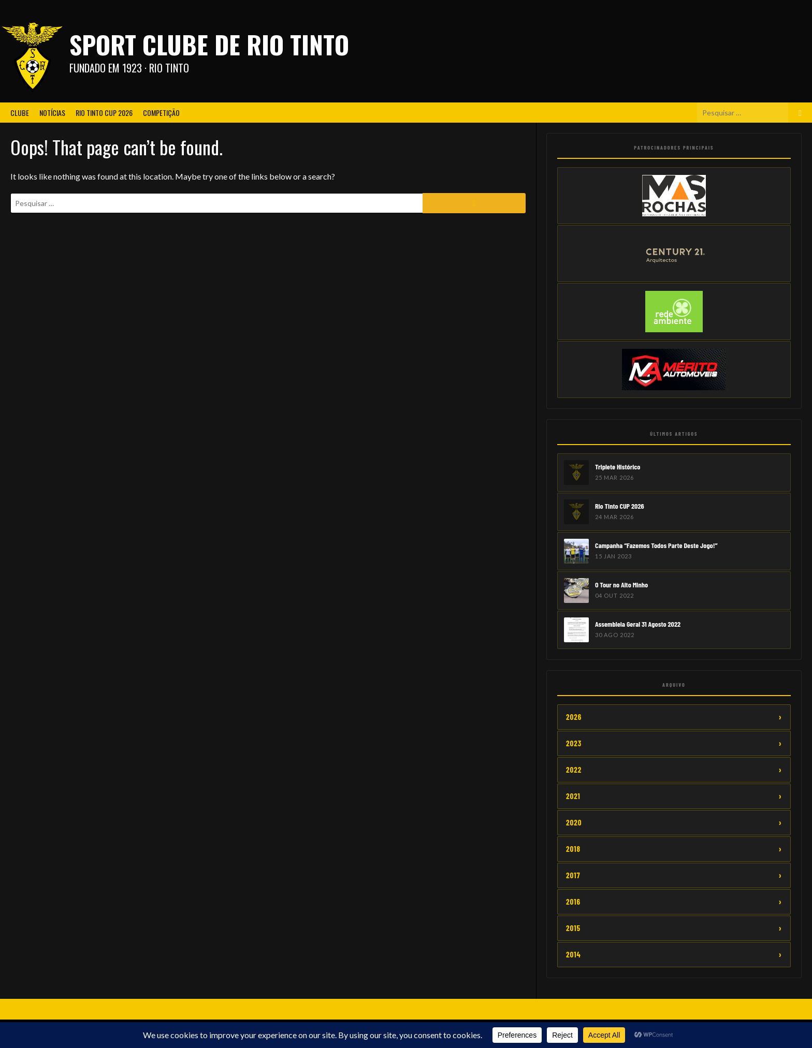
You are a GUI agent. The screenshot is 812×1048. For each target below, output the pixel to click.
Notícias (52, 112)
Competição (161, 112)
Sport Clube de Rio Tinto (209, 44)
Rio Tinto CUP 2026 (104, 112)
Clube (19, 112)
